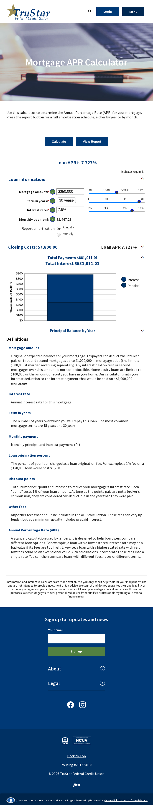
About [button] (54, 668)
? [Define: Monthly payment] (52, 219)
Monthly (68, 234)
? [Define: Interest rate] (52, 210)
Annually (68, 227)
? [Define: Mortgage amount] (52, 192)
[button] (76, 260)
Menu (136, 11)
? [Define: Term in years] (52, 201)
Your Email (56, 630)
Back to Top (76, 756)
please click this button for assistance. (126, 800)
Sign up (76, 651)
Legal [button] (54, 683)
